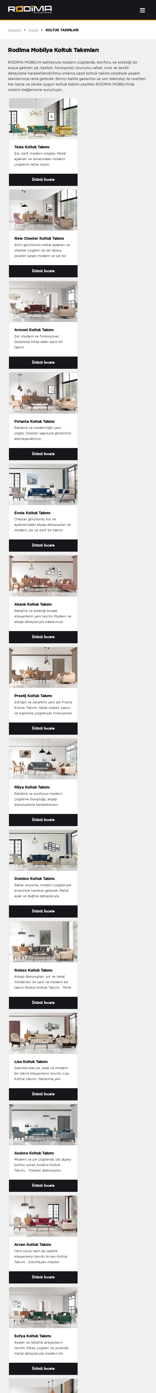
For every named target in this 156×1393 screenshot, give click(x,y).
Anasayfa (18, 30)
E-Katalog (90, 1295)
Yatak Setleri (22, 1295)
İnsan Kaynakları (95, 1276)
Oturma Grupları (25, 1276)
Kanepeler (20, 1289)
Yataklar (18, 1301)
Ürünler (37, 30)
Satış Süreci (91, 1283)
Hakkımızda (92, 1270)
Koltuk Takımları (25, 1270)
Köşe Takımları (24, 1283)
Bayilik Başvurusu (96, 1289)
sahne (78, 1384)
